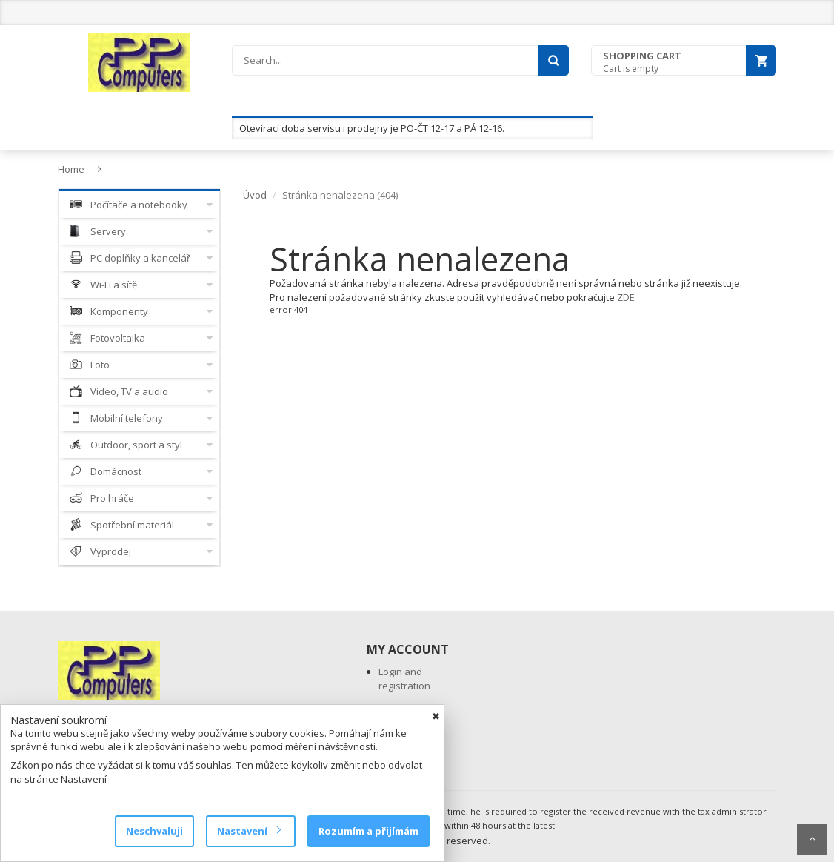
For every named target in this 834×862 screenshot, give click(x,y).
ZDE (626, 297)
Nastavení (248, 831)
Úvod (255, 195)
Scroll (812, 839)
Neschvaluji (154, 831)
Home (71, 169)
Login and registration (404, 678)
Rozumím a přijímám (368, 831)
